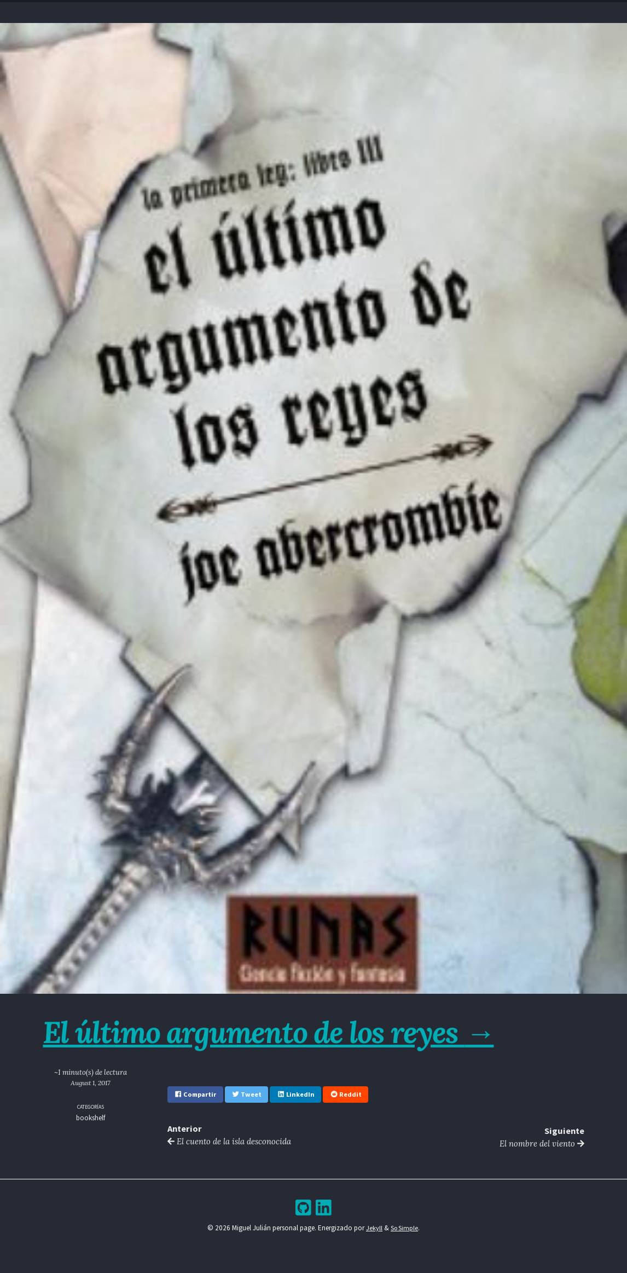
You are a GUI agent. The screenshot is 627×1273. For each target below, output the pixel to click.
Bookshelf (380, 14)
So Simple (404, 1229)
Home (238, 14)
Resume (271, 14)
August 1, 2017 (90, 1082)
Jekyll (373, 1229)
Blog (304, 14)
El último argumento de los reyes (282, 1031)
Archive (337, 14)
